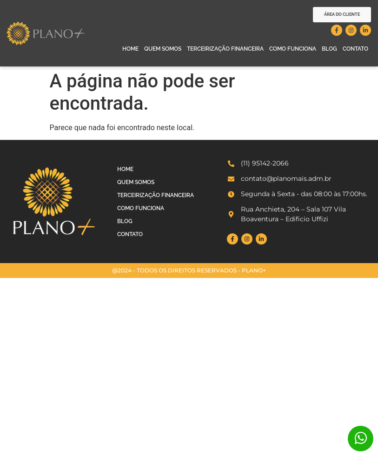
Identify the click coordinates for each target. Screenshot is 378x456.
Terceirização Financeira (225, 49)
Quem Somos (162, 49)
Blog (329, 49)
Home (130, 49)
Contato (355, 49)
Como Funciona (292, 49)
